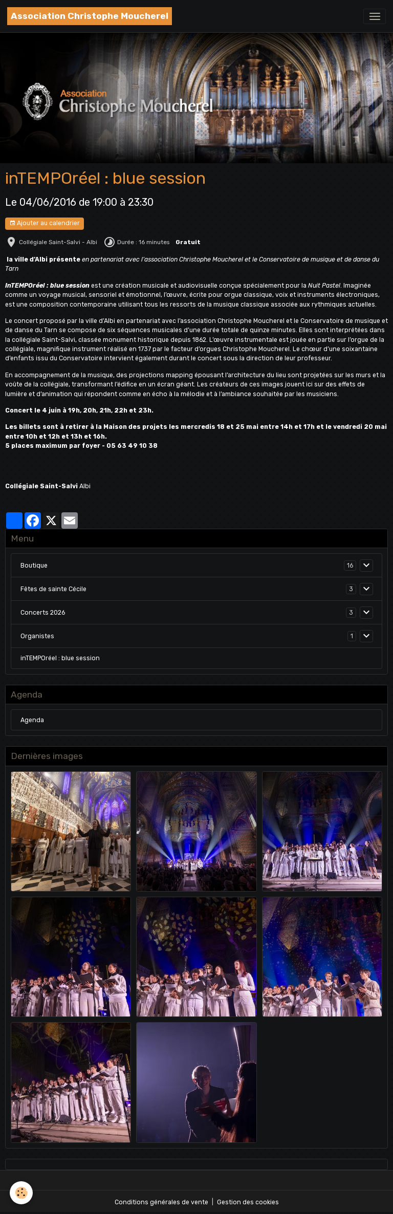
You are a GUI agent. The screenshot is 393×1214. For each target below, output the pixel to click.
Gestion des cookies (248, 1202)
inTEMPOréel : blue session (60, 658)
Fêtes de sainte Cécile (53, 589)
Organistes (37, 636)
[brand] (89, 16)
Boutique (34, 565)
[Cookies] (21, 1192)
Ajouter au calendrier (44, 223)
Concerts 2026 (42, 612)
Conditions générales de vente (161, 1202)
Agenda (32, 720)
